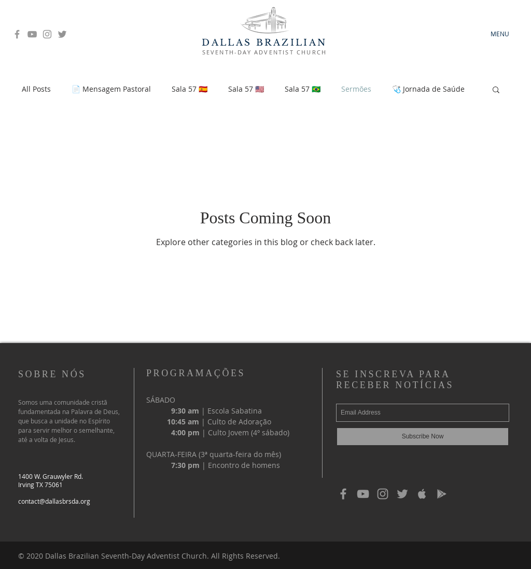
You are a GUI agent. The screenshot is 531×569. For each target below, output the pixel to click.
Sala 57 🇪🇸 (189, 89)
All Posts (36, 89)
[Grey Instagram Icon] (47, 34)
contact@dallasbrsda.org (54, 501)
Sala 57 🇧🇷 (302, 89)
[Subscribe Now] (422, 436)
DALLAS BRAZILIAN (264, 42)
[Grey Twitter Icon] (62, 34)
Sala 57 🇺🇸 (246, 89)
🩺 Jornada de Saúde (428, 89)
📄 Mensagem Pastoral (111, 89)
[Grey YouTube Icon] (32, 34)
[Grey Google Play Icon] (442, 494)
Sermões (356, 89)
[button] (496, 90)
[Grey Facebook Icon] (17, 34)
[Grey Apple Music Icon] (422, 494)
